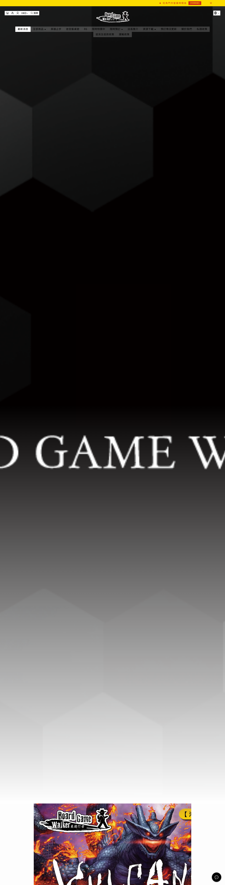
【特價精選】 (194, 3)
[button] (187, 857)
